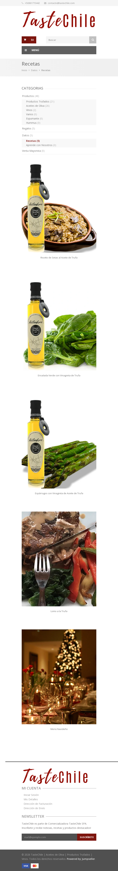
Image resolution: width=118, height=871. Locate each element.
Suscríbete (87, 837)
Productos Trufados (40, 101)
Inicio (24, 70)
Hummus (33, 122)
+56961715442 (32, 3)
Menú (30, 50)
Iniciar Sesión (31, 795)
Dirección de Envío (34, 808)
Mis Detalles (31, 799)
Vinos (31, 110)
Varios (31, 114)
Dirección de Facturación (38, 803)
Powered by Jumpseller (81, 859)
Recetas (33, 141)
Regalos (28, 128)
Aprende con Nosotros (41, 145)
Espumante (34, 118)
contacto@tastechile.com (61, 3)
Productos (30, 96)
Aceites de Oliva (38, 105)
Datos (34, 70)
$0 (32, 39)
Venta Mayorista (33, 150)
